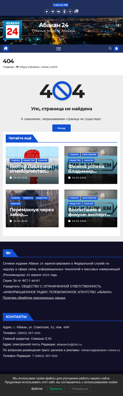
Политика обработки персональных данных (34, 298)
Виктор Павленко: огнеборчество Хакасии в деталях (31, 171)
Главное (15, 160)
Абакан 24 (53, 25)
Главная (8, 67)
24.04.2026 (20, 177)
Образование (89, 155)
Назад (61, 128)
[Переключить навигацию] (58, 48)
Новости (28, 198)
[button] (110, 48)
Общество (29, 160)
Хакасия (42, 160)
